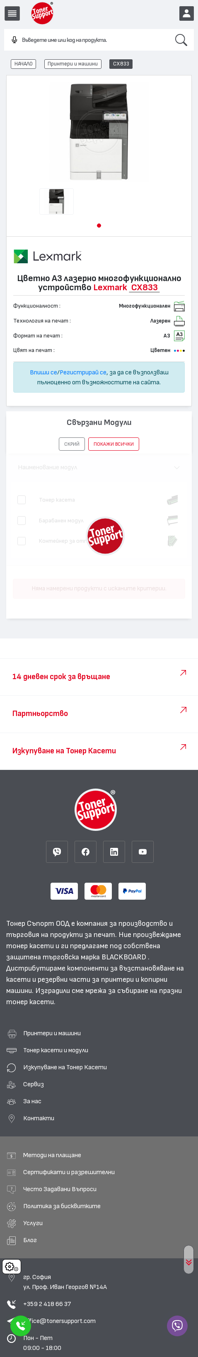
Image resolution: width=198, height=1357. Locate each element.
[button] (99, 225)
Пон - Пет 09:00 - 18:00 (42, 1343)
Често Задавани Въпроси (60, 1189)
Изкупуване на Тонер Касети (65, 1067)
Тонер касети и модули (55, 1050)
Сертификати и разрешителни (69, 1172)
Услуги (33, 1223)
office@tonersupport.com (59, 1321)
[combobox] (86, 40)
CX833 (121, 64)
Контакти (38, 1118)
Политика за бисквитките (62, 1206)
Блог (30, 1240)
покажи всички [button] (114, 444)
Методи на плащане (52, 1155)
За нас (32, 1101)
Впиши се (43, 372)
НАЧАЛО (23, 64)
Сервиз (33, 1084)
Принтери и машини (73, 64)
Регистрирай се (83, 372)
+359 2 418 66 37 (47, 1304)
